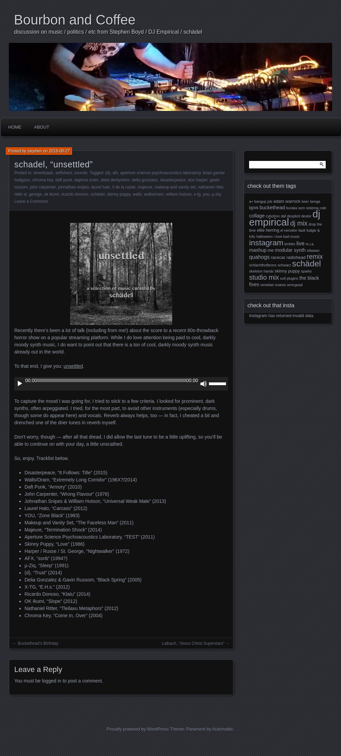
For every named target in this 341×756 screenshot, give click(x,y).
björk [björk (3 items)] (254, 208)
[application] (121, 384)
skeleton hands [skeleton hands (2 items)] (261, 271)
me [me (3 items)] (271, 250)
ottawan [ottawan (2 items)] (313, 250)
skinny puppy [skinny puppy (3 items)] (287, 271)
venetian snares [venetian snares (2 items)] (273, 285)
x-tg (197, 194)
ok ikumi (51, 194)
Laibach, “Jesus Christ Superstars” (193, 643)
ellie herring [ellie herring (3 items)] (268, 230)
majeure (144, 187)
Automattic (222, 729)
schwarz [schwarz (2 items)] (284, 265)
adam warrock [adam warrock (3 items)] (287, 201)
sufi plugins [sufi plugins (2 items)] (289, 278)
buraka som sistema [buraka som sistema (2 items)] (302, 208)
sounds (80, 172)
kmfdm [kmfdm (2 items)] (290, 244)
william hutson (178, 194)
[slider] (111, 380)
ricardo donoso (74, 194)
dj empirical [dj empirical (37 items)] (284, 218)
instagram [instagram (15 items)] (266, 242)
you (206, 194)
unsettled (73, 366)
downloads (43, 172)
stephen (35, 151)
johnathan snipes (73, 187)
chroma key (42, 180)
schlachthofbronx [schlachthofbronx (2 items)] (263, 265)
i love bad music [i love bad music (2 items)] (286, 236)
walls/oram (153, 194)
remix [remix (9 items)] (315, 256)
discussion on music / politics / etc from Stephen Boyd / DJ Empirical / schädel (108, 32)
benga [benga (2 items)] (315, 201)
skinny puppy (118, 194)
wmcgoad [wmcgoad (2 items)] (295, 285)
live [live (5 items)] (300, 243)
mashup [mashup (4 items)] (257, 250)
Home (14, 127)
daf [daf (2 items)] (283, 216)
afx (115, 172)
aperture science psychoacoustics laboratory (160, 172)
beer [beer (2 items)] (305, 201)
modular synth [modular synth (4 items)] (290, 250)
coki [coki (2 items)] (323, 208)
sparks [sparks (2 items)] (306, 271)
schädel (97, 194)
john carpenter (43, 187)
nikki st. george (28, 194)
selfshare (63, 172)
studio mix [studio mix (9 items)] (264, 277)
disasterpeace (173, 180)
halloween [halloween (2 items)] (264, 236)
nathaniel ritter (210, 187)
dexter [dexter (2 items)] (306, 216)
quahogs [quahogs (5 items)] (259, 257)
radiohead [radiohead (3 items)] (295, 257)
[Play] (19, 383)
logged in (51, 681)
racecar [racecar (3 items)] (278, 257)
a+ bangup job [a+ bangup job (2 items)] (260, 201)
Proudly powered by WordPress (138, 729)
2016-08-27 (59, 151)
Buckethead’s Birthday (38, 643)
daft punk (63, 180)
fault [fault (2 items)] (301, 230)
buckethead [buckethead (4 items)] (272, 207)
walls (137, 194)
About (41, 127)
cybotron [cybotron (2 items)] (273, 216)
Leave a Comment (31, 201)
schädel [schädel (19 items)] (306, 263)
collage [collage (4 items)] (257, 215)
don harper (197, 180)
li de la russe (123, 187)
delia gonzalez (145, 180)
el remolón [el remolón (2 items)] (288, 230)
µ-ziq (216, 194)
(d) (107, 172)
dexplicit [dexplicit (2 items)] (293, 216)
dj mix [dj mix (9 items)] (299, 223)
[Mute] (203, 383)
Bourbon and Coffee (74, 19)
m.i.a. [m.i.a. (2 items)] (310, 244)
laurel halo (100, 187)
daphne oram (87, 180)
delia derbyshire (115, 180)
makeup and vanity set (175, 187)
